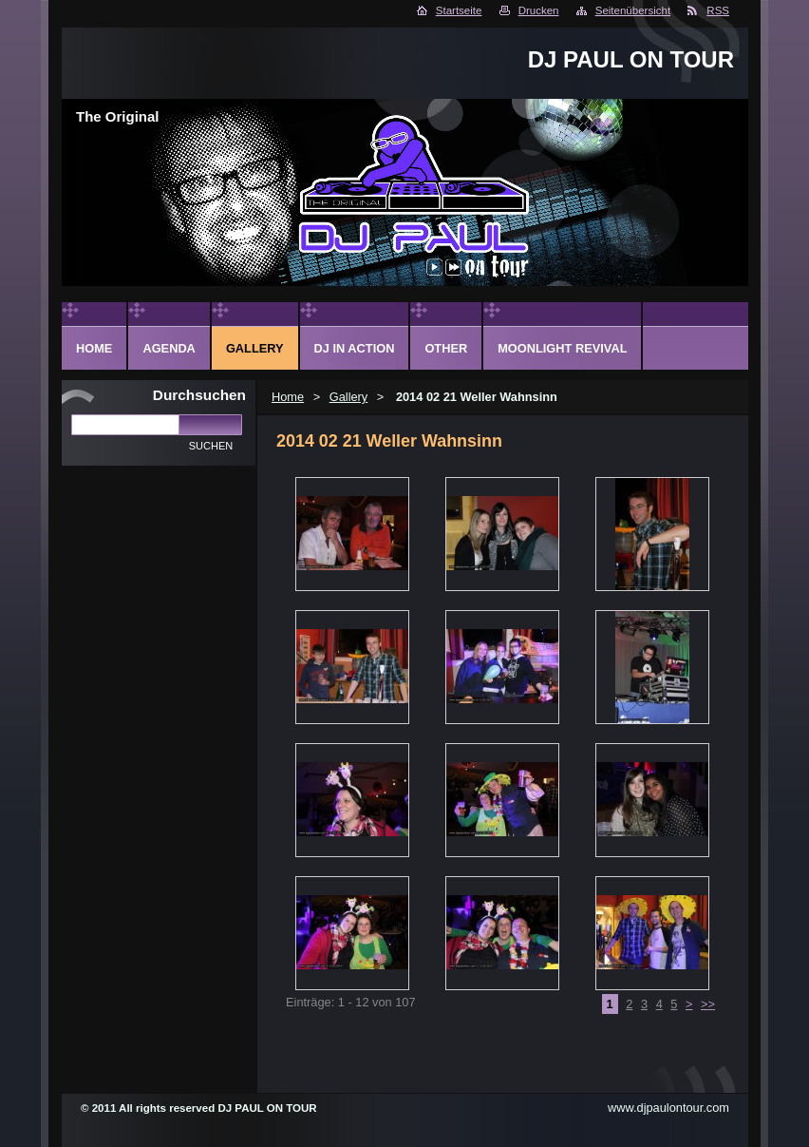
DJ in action (354, 348)
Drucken (538, 10)
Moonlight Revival (562, 348)
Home (288, 397)
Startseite (459, 10)
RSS (717, 10)
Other (445, 348)
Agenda (168, 348)
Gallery (348, 397)
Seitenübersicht (632, 10)
